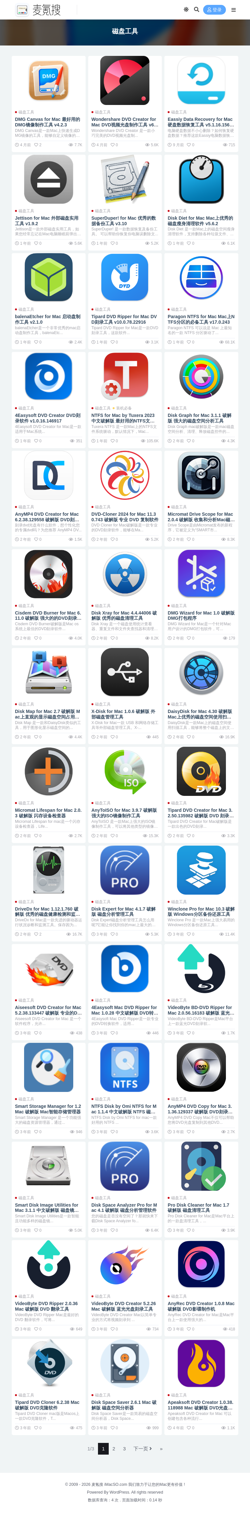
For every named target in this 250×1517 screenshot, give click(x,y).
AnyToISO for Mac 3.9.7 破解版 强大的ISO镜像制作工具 (124, 813)
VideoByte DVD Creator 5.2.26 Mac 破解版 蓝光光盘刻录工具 (123, 1306)
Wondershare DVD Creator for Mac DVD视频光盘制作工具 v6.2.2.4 (123, 125)
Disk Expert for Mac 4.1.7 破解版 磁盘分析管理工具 (123, 911)
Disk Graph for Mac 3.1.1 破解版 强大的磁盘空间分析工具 (199, 418)
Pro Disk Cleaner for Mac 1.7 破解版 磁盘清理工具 (198, 1207)
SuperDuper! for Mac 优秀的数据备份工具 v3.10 (123, 220)
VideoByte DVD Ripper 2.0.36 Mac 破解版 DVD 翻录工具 (46, 1306)
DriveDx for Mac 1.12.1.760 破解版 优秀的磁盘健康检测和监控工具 (47, 914)
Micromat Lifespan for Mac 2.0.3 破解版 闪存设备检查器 (48, 813)
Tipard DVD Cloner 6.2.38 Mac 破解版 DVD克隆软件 (47, 1405)
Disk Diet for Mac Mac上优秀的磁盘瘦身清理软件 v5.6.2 (200, 220)
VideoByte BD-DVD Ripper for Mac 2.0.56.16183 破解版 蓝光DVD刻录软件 (200, 1013)
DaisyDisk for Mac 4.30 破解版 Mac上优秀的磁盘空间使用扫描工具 (200, 717)
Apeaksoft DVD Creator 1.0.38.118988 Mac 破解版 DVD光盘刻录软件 (200, 1408)
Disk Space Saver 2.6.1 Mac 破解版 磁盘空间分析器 (124, 1405)
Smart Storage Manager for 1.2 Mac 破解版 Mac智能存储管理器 (48, 1109)
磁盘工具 (26, 112)
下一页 (142, 1448)
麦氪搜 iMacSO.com (109, 1484)
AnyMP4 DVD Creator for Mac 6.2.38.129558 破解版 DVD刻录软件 (47, 520)
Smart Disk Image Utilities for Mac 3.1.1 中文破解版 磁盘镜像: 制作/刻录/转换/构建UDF (47, 1210)
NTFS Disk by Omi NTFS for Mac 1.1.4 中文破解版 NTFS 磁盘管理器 (124, 1112)
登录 (214, 9)
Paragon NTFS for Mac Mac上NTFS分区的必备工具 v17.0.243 (201, 319)
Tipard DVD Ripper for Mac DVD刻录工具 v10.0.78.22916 (124, 319)
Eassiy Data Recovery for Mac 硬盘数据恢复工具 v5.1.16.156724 (201, 125)
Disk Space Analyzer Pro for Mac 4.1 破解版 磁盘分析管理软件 (124, 1207)
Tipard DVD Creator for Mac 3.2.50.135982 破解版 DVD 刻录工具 (201, 816)
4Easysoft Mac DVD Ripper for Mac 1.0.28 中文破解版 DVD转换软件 (124, 1013)
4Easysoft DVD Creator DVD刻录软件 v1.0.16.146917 (47, 418)
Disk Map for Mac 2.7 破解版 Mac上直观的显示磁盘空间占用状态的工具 (47, 717)
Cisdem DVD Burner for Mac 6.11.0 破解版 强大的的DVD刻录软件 (48, 618)
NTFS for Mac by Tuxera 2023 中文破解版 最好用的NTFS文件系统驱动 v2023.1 (123, 421)
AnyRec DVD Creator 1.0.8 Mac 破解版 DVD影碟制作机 (201, 1306)
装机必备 (124, 408)
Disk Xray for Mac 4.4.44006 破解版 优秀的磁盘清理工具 (124, 615)
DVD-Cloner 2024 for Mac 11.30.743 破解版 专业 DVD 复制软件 (125, 517)
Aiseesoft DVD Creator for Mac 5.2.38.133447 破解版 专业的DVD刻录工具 (48, 1013)
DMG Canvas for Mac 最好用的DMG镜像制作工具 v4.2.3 (47, 122)
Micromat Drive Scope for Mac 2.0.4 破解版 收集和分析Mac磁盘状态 (201, 520)
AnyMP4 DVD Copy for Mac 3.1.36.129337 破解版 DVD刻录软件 (200, 1112)
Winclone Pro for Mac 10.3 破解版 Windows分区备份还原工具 (201, 911)
